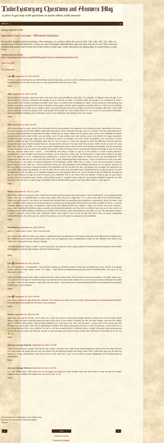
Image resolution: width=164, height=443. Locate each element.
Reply (9, 86)
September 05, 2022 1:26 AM (44, 368)
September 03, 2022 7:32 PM (25, 94)
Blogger (66, 440)
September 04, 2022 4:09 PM (27, 297)
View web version (61, 436)
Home (61, 431)
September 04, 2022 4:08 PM (27, 263)
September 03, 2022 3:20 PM (27, 76)
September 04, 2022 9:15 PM (27, 314)
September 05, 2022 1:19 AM (44, 345)
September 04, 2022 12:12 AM (26, 192)
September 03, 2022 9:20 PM (24, 125)
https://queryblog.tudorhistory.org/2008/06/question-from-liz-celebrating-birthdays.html (39, 57)
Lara (9, 76)
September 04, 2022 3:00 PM (32, 227)
